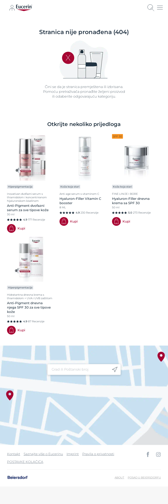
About (119, 477)
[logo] (24, 8)
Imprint (72, 454)
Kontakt (13, 454)
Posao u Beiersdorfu (144, 477)
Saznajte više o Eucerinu (43, 454)
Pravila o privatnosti (98, 454)
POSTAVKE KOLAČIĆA (25, 462)
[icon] (12, 7)
